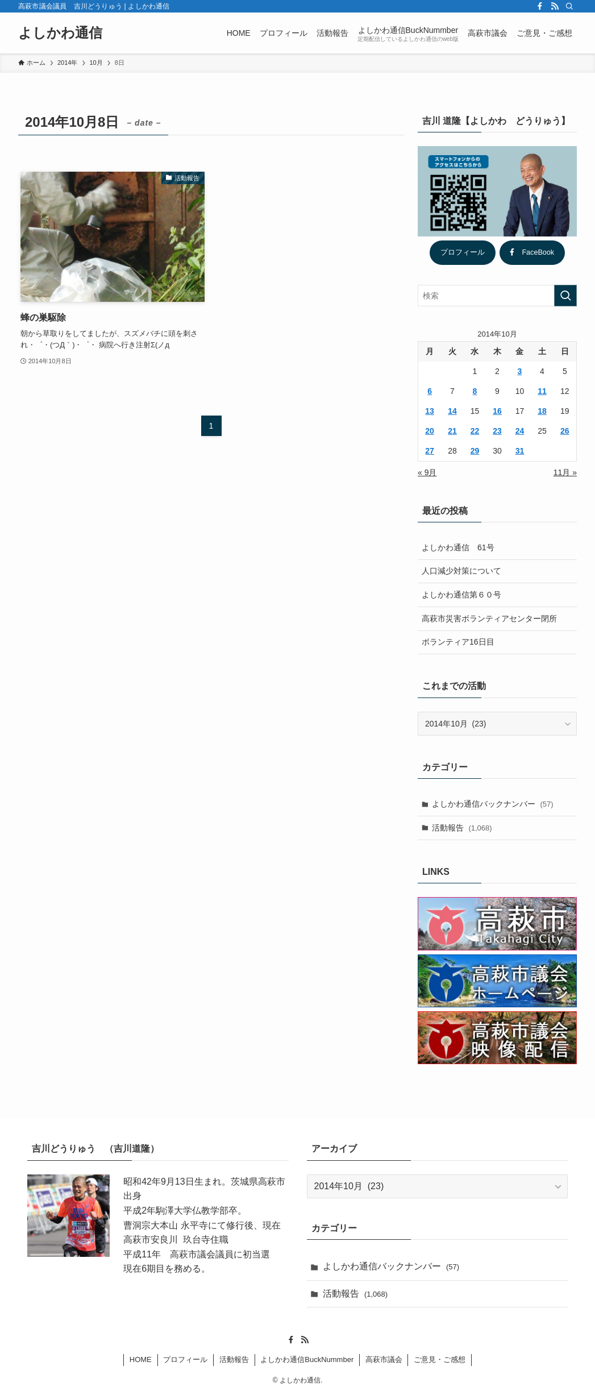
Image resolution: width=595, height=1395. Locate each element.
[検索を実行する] (565, 295)
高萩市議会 (383, 1359)
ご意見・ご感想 (439, 1359)
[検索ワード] (497, 295)
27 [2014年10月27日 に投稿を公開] (429, 450)
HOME (141, 1359)
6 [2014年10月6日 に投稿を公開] (429, 391)
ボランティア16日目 (458, 641)
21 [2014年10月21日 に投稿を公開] (452, 430)
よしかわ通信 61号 (458, 547)
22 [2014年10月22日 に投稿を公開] (475, 430)
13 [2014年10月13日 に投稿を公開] (429, 411)
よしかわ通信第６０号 (461, 594)
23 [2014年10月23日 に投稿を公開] (497, 430)
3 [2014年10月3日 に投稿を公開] (520, 371)
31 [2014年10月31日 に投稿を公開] (520, 450)
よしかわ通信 (60, 33)
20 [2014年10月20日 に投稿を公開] (429, 430)
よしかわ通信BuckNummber (306, 1359)
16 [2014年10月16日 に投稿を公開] (497, 411)
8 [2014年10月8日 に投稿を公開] (475, 391)
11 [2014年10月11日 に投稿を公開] (542, 391)
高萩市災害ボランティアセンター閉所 (489, 618)
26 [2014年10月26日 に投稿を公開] (564, 430)
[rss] (554, 6)
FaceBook (532, 252)
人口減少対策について (461, 570)
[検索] (569, 6)
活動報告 (462, 827)
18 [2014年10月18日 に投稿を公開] (542, 411)
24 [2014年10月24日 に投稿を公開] (520, 430)
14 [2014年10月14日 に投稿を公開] (452, 411)
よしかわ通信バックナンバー (493, 803)
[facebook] (539, 6)
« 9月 (427, 472)
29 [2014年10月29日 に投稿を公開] (475, 450)
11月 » (565, 472)
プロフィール (462, 252)
